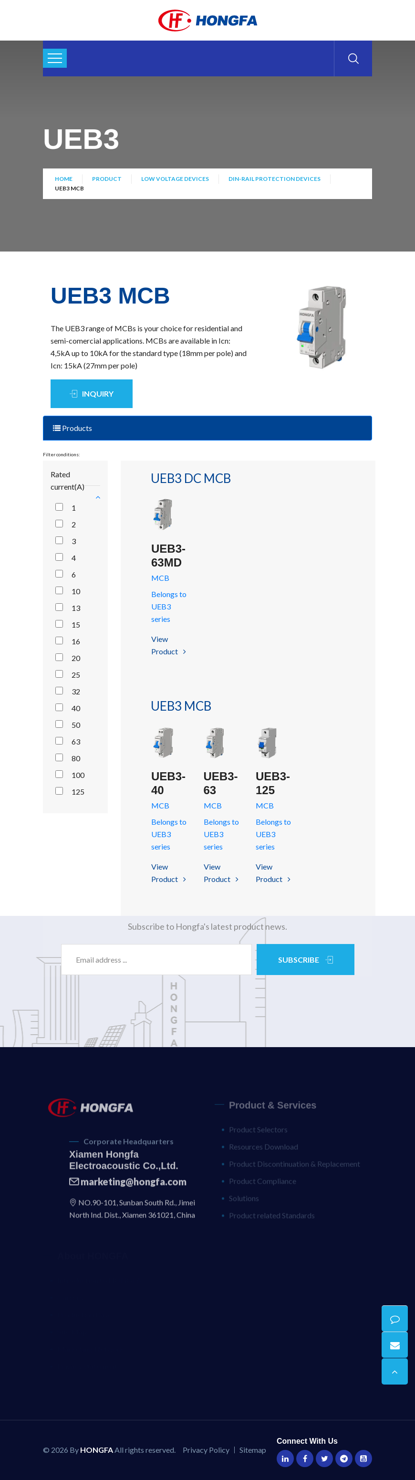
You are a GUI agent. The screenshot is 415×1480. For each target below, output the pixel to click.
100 (78, 774)
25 (76, 674)
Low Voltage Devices (175, 180)
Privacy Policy (206, 1449)
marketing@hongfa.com (128, 1187)
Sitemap (252, 1449)
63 (76, 741)
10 (76, 591)
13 (76, 607)
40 (76, 708)
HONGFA (96, 1449)
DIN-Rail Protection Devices (274, 180)
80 (76, 758)
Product (107, 180)
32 (76, 691)
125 (78, 791)
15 (76, 624)
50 (76, 724)
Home (64, 180)
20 (76, 657)
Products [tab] (72, 427)
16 (76, 641)
